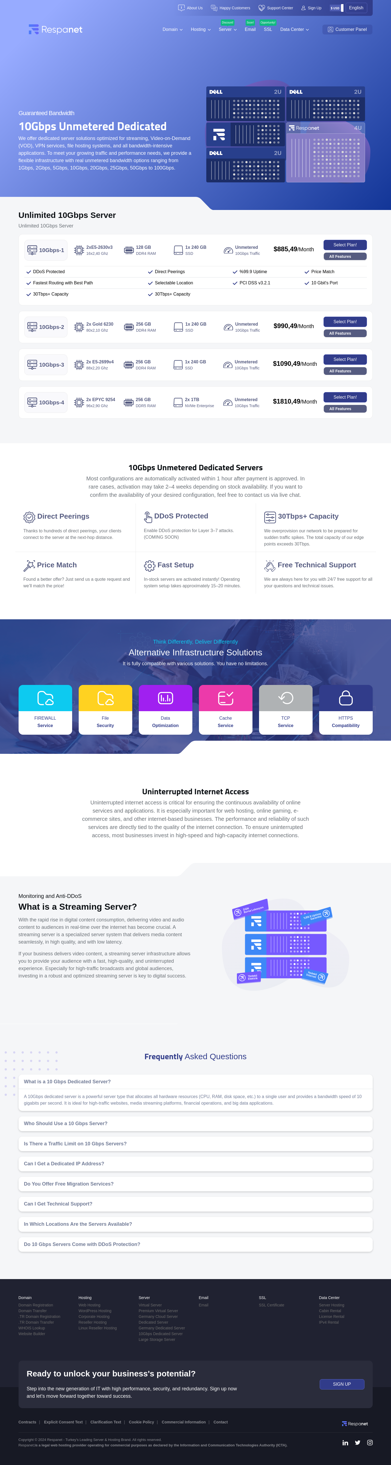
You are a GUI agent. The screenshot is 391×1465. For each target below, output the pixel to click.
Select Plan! (345, 245)
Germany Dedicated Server (162, 1328)
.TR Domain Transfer (36, 1322)
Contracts (27, 1422)
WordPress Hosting (95, 1311)
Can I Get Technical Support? (58, 1204)
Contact (220, 1422)
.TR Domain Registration (39, 1316)
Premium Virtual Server (158, 1311)
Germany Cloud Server (158, 1316)
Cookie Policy (141, 1422)
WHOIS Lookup (32, 1328)
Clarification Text (105, 1422)
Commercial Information (184, 1422)
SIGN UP (342, 1384)
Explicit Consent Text (63, 1422)
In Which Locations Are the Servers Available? (78, 1224)
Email (250, 29)
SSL (268, 29)
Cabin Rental (330, 1311)
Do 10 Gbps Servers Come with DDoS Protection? (82, 1244)
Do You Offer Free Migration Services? (69, 1184)
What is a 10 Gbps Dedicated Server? (67, 1081)
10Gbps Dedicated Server (161, 1334)
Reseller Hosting (93, 1322)
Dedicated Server (153, 1322)
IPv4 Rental (329, 1322)
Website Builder (32, 1334)
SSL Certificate (271, 1305)
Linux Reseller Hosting (98, 1328)
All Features (340, 256)
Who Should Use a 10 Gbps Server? (66, 1123)
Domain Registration (36, 1305)
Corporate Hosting (94, 1316)
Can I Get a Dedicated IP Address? (64, 1163)
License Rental (332, 1316)
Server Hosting (332, 1305)
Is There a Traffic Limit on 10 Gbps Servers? (75, 1143)
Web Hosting (90, 1305)
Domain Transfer (33, 1311)
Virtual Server (150, 1305)
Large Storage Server (157, 1339)
